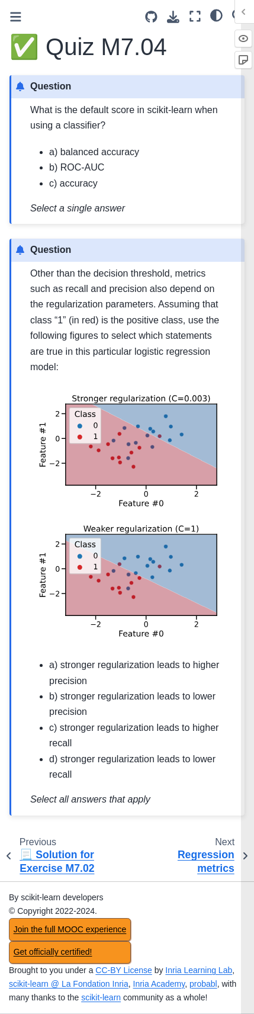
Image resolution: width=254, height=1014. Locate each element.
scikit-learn (101, 997)
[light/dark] (216, 15)
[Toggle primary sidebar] (16, 16)
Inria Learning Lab (198, 970)
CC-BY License (123, 970)
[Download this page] (173, 17)
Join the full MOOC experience (70, 929)
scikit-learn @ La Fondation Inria (68, 984)
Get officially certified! (53, 952)
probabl (203, 984)
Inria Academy (159, 984)
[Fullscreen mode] (195, 16)
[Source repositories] (151, 17)
